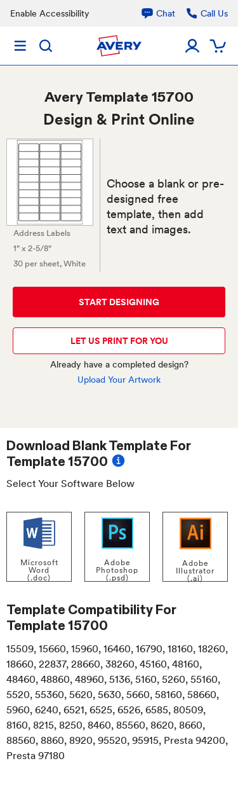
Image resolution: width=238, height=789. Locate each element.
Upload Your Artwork (119, 379)
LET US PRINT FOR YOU (119, 341)
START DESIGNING (119, 302)
